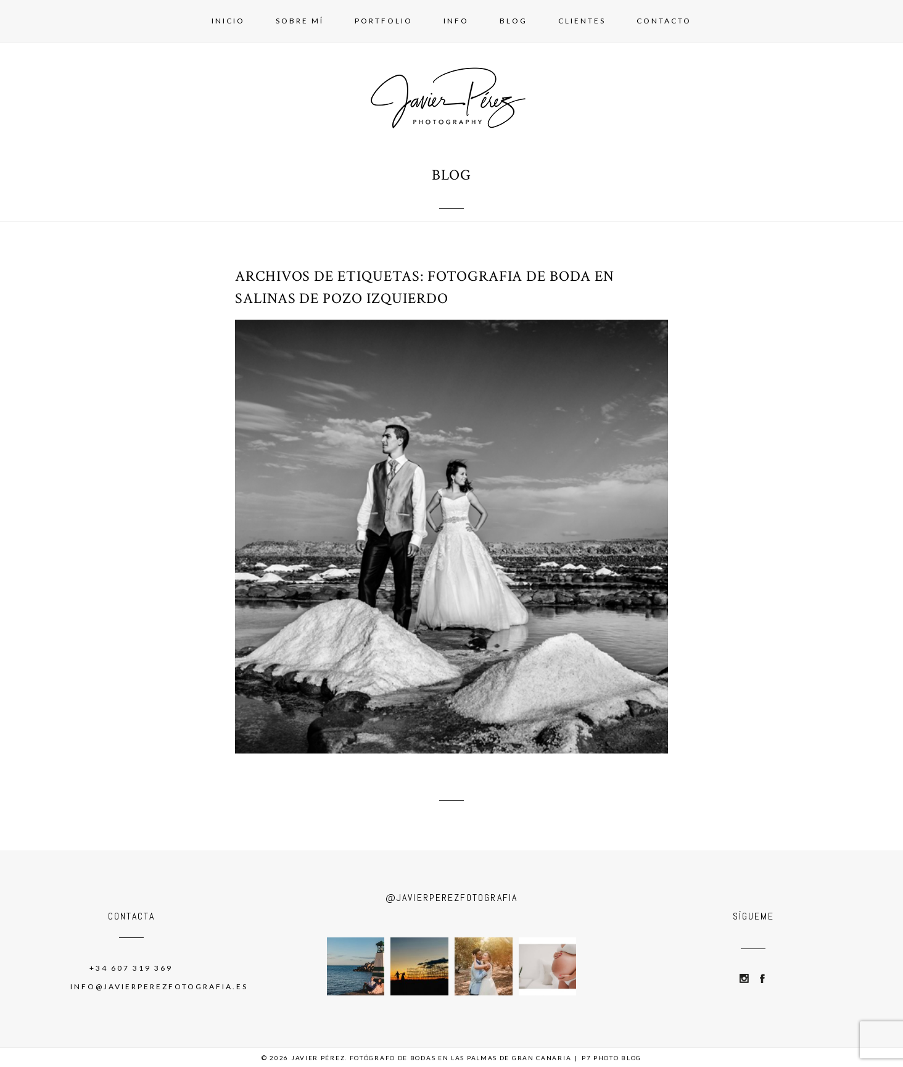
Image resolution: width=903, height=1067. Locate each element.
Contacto (664, 20)
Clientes (582, 20)
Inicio (228, 20)
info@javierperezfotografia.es (159, 986)
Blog (513, 20)
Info (456, 20)
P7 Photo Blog (611, 1057)
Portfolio (384, 20)
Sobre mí (300, 20)
